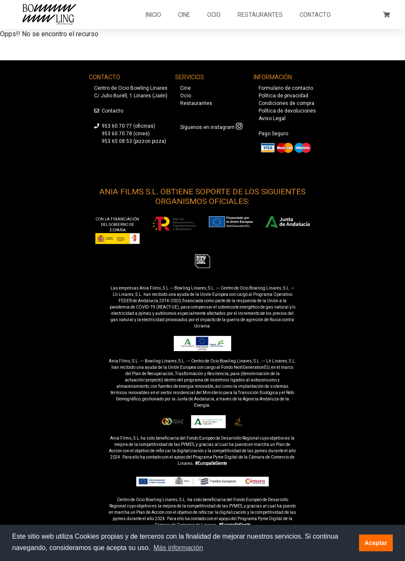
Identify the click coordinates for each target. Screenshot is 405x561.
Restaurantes (260, 14)
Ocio (214, 14)
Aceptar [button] (375, 543)
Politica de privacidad (283, 96)
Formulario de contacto (286, 88)
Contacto (315, 14)
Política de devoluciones (287, 111)
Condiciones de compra (286, 103)
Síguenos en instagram (207, 127)
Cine (184, 14)
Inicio (153, 14)
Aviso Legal (272, 118)
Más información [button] (178, 547)
